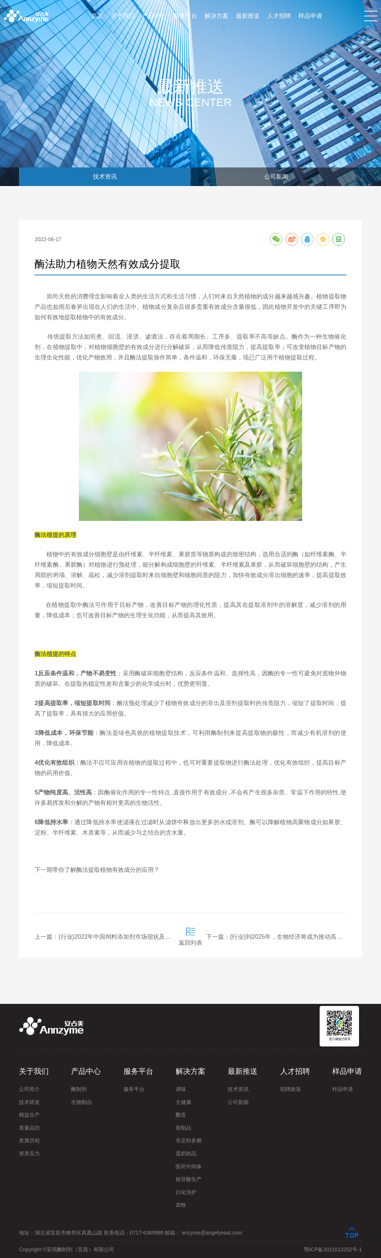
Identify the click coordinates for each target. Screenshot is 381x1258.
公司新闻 (276, 176)
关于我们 (123, 16)
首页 (97, 16)
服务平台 (185, 16)
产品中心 (154, 16)
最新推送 (248, 16)
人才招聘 (279, 16)
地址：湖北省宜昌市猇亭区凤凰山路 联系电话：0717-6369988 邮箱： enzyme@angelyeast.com (130, 1233)
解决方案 (216, 16)
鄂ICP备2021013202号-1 (333, 1249)
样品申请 (310, 16)
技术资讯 (105, 176)
